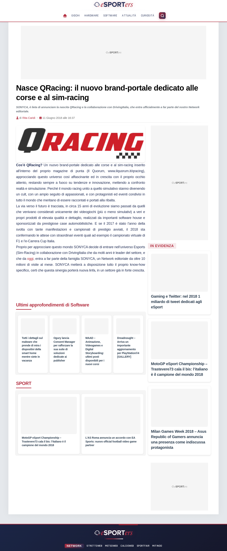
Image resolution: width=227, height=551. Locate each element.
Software (110, 16)
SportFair (143, 546)
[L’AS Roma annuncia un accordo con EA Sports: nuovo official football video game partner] (112, 418)
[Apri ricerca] (162, 15)
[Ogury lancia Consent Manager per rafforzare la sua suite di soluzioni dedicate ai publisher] (65, 326)
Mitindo (157, 546)
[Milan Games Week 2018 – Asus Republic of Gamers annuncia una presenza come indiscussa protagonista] (179, 408)
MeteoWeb (111, 546)
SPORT (23, 383)
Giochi (75, 16)
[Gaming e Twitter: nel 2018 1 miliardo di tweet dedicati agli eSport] (179, 273)
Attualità (129, 16)
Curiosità (147, 16)
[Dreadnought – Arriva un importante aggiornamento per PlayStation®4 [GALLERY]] (128, 326)
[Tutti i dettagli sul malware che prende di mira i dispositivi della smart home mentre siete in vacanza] (33, 326)
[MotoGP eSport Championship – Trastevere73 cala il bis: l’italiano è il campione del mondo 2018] (49, 418)
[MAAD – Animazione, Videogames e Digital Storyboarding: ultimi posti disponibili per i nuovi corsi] (96, 326)
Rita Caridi (28, 117)
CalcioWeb (127, 546)
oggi (30, 259)
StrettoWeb (94, 546)
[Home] (113, 4)
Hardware (91, 16)
